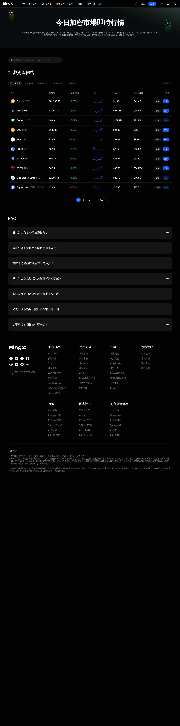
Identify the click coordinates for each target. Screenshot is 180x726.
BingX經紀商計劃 (87, 378)
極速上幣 (52, 368)
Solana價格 (115, 425)
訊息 (50, 363)
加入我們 (114, 358)
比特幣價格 (115, 415)
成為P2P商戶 (54, 373)
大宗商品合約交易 (57, 388)
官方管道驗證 (85, 383)
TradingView (54, 383)
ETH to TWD (85, 420)
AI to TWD (84, 430)
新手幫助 (83, 353)
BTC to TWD (85, 415)
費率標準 (52, 358)
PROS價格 (115, 435)
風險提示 (145, 368)
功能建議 (83, 363)
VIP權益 (83, 388)
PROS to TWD (85, 435)
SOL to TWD (85, 425)
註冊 (152, 4)
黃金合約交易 (54, 393)
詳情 (157, 101)
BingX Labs (115, 363)
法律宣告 (145, 363)
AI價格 (113, 430)
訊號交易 (52, 378)
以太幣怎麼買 (54, 420)
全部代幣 (114, 410)
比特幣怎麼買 (54, 415)
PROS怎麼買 (54, 435)
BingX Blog (115, 388)
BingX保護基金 (117, 373)
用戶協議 (145, 353)
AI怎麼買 (52, 430)
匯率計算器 (84, 410)
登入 (143, 4)
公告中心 (114, 383)
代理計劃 (114, 368)
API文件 (83, 373)
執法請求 (83, 368)
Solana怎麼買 (54, 425)
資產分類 (167, 83)
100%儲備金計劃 (118, 378)
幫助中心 (83, 358)
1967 (101, 200)
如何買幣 (52, 410)
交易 (166, 101)
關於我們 (114, 353)
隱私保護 (145, 358)
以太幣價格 (115, 420)
